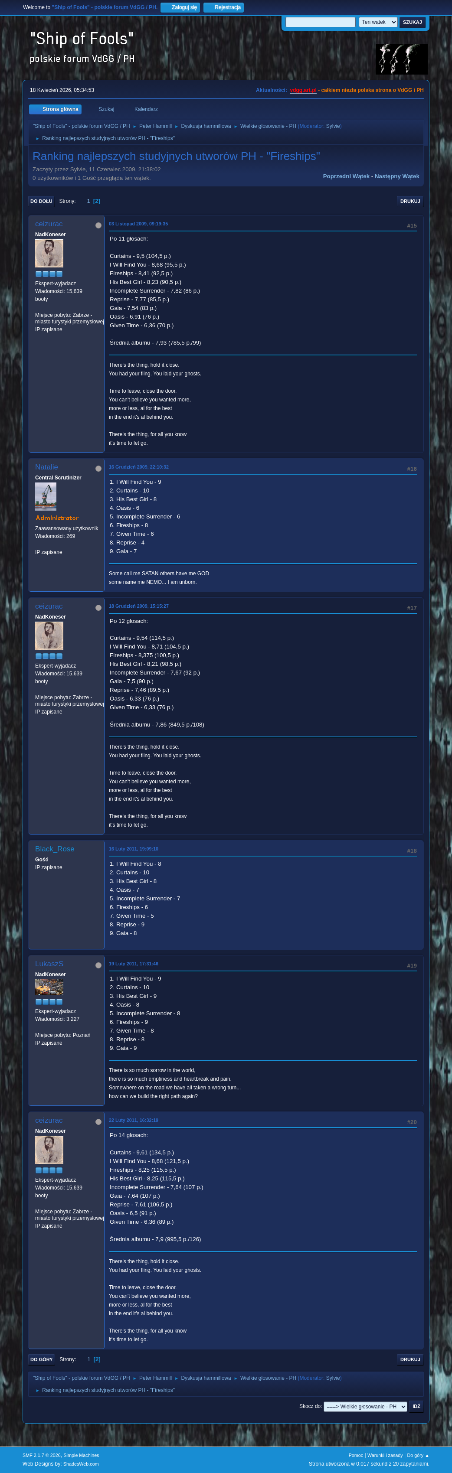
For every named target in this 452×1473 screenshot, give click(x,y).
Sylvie (333, 126)
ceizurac (48, 224)
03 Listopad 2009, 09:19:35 (138, 223)
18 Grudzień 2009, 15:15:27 (139, 606)
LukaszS (49, 964)
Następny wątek (397, 176)
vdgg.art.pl (303, 90)
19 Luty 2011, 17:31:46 (133, 963)
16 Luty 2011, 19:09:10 (133, 848)
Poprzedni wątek (346, 176)
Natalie (46, 467)
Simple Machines (81, 1455)
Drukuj (410, 201)
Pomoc (356, 1455)
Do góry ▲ (418, 1455)
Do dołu (41, 201)
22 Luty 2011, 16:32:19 (133, 1120)
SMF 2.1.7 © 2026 (42, 1455)
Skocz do (310, 1406)
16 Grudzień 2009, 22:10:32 (139, 466)
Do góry (41, 1359)
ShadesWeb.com (81, 1463)
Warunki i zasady (385, 1455)
